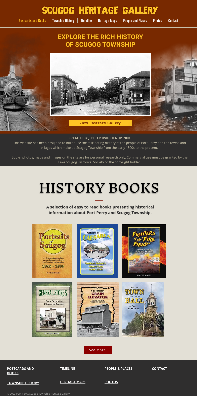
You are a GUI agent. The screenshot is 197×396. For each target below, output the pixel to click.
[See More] (98, 350)
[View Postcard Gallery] (100, 123)
